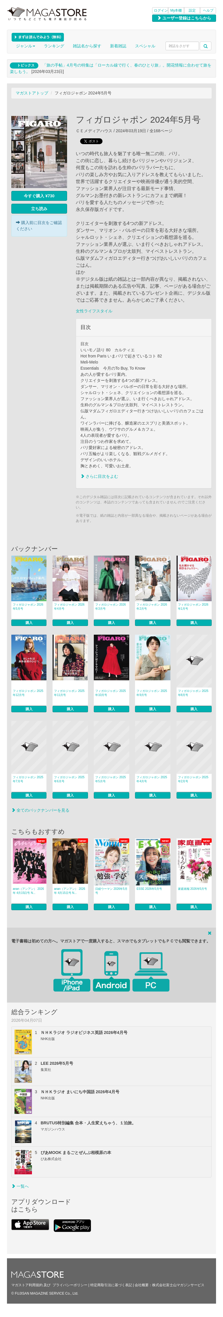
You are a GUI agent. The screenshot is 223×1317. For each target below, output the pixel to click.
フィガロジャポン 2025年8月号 (193, 693)
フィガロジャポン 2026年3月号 (110, 606)
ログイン (161, 10)
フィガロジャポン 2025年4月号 (151, 779)
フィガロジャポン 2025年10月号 (110, 693)
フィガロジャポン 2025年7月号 (28, 779)
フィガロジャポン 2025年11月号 (69, 693)
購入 (29, 623)
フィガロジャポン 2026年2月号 (151, 606)
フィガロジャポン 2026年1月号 (193, 606)
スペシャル (145, 46)
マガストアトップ (32, 93)
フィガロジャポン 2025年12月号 (28, 693)
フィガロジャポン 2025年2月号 (193, 779)
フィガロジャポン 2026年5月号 (28, 606)
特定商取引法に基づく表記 (111, 1285)
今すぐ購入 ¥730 (39, 196)
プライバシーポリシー (70, 1285)
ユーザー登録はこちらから (184, 18)
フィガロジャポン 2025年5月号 (110, 779)
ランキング (54, 46)
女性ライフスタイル (94, 311)
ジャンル (25, 46)
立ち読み (39, 208)
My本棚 (176, 10)
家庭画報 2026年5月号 (192, 888)
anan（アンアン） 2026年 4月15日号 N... (28, 890)
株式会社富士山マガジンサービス (178, 1285)
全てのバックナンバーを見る (40, 810)
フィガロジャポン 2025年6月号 (69, 779)
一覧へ (20, 1186)
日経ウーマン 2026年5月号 (111, 890)
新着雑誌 (118, 46)
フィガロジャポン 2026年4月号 (69, 606)
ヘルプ (208, 10)
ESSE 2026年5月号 (149, 888)
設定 (192, 10)
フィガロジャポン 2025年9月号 (151, 693)
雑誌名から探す (87, 46)
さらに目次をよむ (99, 476)
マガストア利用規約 (27, 1285)
